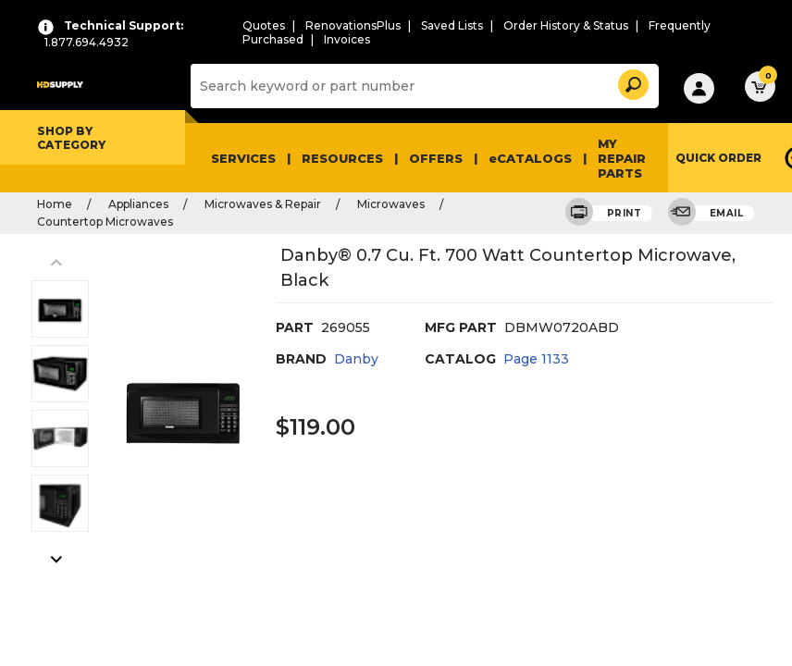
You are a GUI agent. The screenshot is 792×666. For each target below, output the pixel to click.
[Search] (422, 86)
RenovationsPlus (353, 25)
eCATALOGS (530, 158)
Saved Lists (452, 25)
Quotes (263, 25)
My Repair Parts (622, 158)
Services (243, 158)
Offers (436, 158)
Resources (342, 158)
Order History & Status (565, 25)
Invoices (347, 39)
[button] (632, 82)
